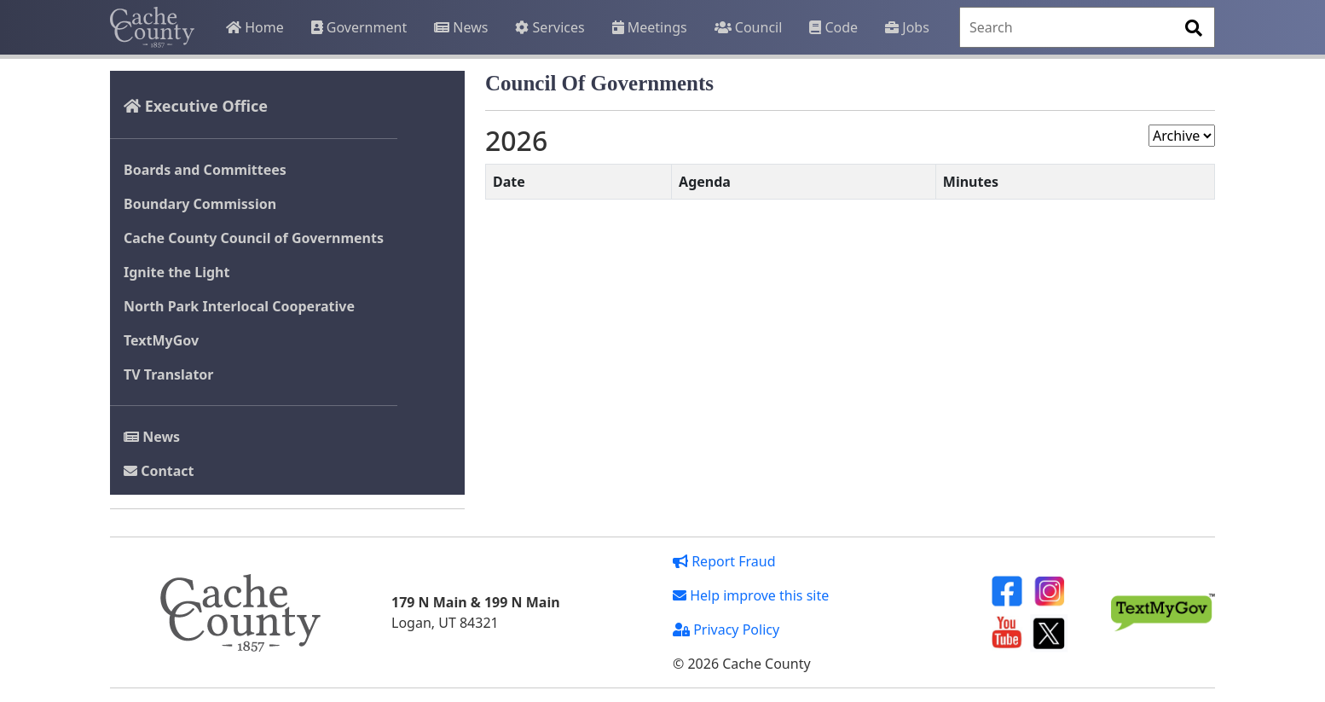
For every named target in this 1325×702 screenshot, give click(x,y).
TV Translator (169, 374)
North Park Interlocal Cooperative (239, 306)
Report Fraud (724, 561)
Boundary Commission (200, 203)
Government (359, 27)
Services (549, 27)
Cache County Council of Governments (254, 238)
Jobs (907, 27)
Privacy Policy (726, 629)
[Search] (1087, 27)
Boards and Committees (205, 169)
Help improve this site (751, 595)
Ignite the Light (176, 272)
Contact (159, 470)
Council (749, 27)
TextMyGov (161, 340)
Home (255, 27)
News (461, 27)
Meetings (649, 27)
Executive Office (196, 106)
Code (833, 27)
